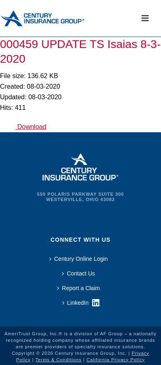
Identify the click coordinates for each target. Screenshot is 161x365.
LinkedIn (75, 302)
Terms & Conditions (58, 359)
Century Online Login (78, 259)
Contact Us (78, 273)
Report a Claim (78, 288)
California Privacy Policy (115, 359)
